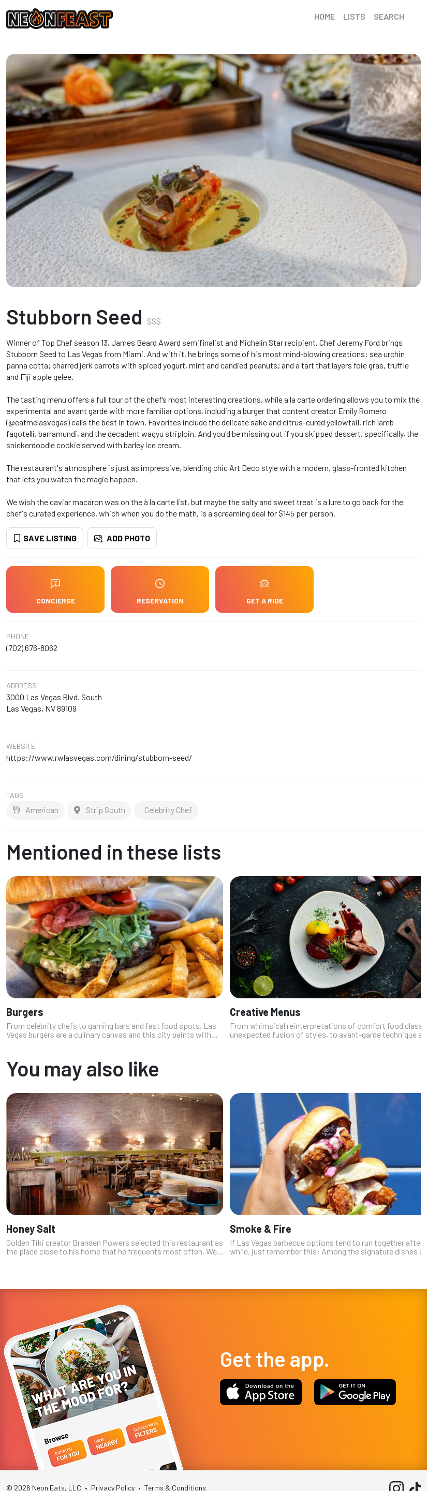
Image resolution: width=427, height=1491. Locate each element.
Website (20, 746)
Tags (15, 795)
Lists (354, 16)
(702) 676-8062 (31, 648)
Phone (17, 636)
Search (389, 16)
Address (21, 685)
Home (324, 16)
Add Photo (122, 538)
